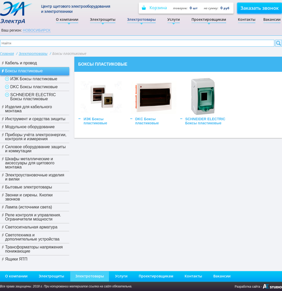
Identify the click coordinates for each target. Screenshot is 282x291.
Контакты (246, 19)
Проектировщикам (209, 19)
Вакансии (271, 19)
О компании (67, 19)
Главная (7, 53)
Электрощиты (102, 19)
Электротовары (141, 19)
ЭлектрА (16, 13)
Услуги (173, 19)
